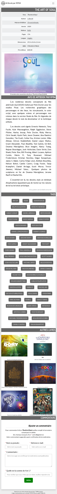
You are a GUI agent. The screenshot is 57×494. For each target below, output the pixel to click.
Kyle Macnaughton (28, 256)
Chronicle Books (33, 22)
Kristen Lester (15, 287)
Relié (29, 30)
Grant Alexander (29, 244)
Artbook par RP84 (11, 3)
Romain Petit (32, 491)
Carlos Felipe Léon (38, 281)
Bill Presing (9, 256)
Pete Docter (37, 225)
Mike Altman (15, 300)
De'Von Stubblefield (14, 293)
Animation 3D (39, 201)
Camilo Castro (19, 324)
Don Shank (10, 238)
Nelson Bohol (46, 262)
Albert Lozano (39, 231)
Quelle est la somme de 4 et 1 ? (18, 471)
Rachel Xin (43, 287)
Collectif (30, 19)
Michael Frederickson (18, 318)
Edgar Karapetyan (18, 281)
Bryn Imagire (46, 213)
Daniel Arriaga (29, 213)
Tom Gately (12, 244)
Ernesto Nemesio (38, 207)
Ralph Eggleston (19, 207)
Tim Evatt (45, 244)
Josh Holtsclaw (11, 262)
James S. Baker (45, 269)
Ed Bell (28, 300)
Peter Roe (46, 306)
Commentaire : (11, 452)
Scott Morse (47, 256)
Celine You (16, 275)
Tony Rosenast (37, 312)
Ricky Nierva (28, 219)
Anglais (29, 38)
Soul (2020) (32, 293)
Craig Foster (44, 219)
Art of (15, 201)
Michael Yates (29, 262)
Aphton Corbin (20, 312)
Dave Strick (32, 306)
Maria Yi (30, 287)
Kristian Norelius (44, 238)
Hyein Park (47, 293)
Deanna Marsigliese (44, 250)
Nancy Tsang (42, 300)
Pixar (26, 201)
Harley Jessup (11, 213)
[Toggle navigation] (53, 3)
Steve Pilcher (11, 269)
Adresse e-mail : (37, 443)
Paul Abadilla (25, 250)
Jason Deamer (20, 225)
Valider (28, 480)
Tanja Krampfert (37, 324)
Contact (41, 491)
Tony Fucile (12, 219)
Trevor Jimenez (28, 269)
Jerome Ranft (26, 238)
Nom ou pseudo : (12, 443)
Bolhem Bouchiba (40, 318)
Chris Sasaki (9, 250)
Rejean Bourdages (14, 306)
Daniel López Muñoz (20, 231)
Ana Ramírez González (36, 275)
